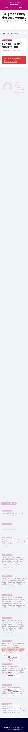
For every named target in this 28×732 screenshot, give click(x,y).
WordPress (21, 727)
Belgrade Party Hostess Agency (14, 15)
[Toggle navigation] (14, 27)
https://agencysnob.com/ (10, 66)
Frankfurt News (10, 729)
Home (3, 33)
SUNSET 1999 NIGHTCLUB (13, 33)
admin (5, 55)
